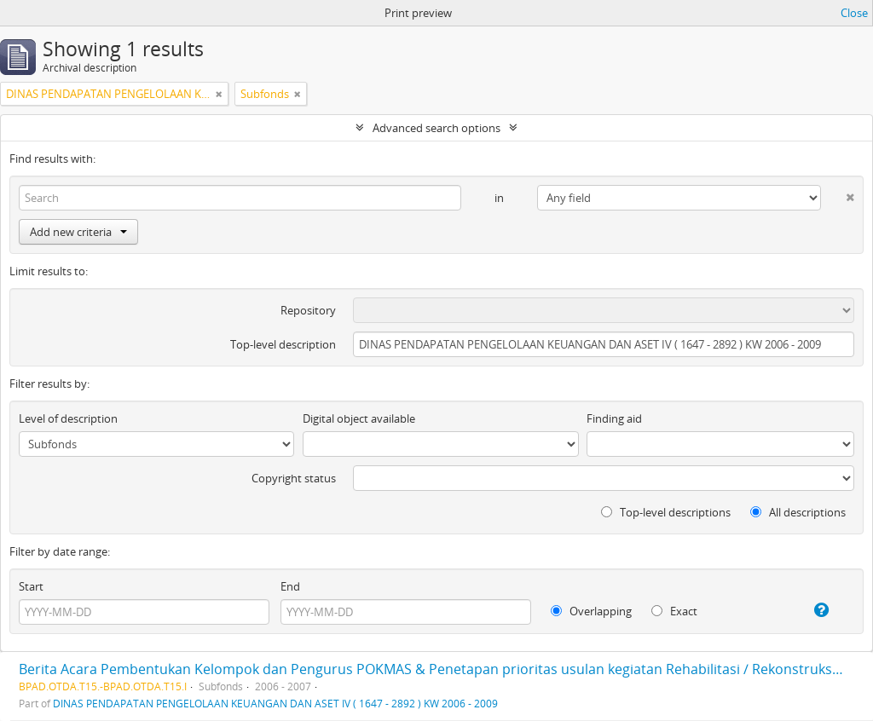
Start (31, 586)
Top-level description (283, 344)
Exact (674, 611)
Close (854, 12)
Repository (308, 310)
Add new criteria (78, 231)
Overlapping (591, 611)
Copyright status (293, 478)
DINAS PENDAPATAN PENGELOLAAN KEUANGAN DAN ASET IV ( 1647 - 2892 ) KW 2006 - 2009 (275, 703)
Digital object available (359, 418)
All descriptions (798, 512)
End (290, 586)
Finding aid (614, 418)
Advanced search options (436, 128)
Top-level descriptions (666, 512)
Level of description (68, 418)
